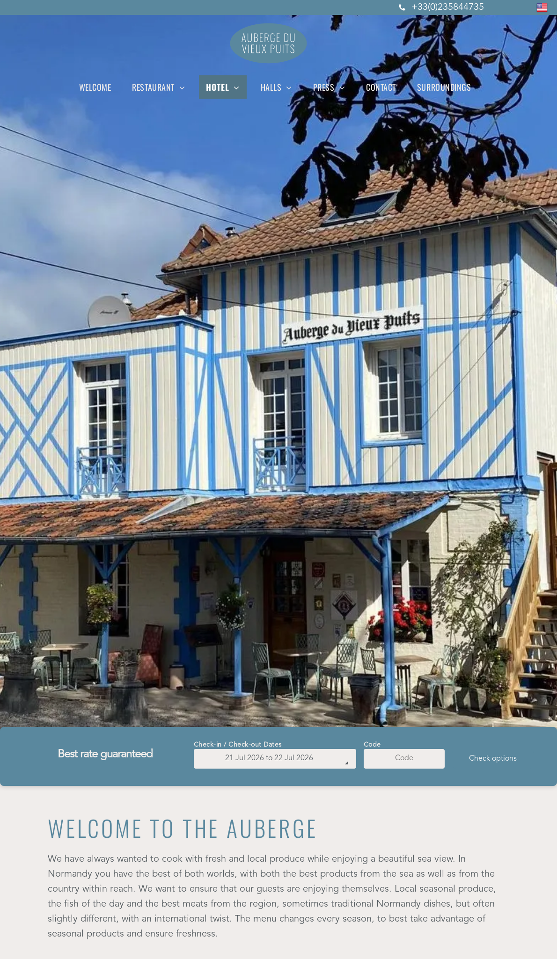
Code (372, 744)
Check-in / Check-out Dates (238, 744)
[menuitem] (98, 87)
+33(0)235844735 (447, 7)
